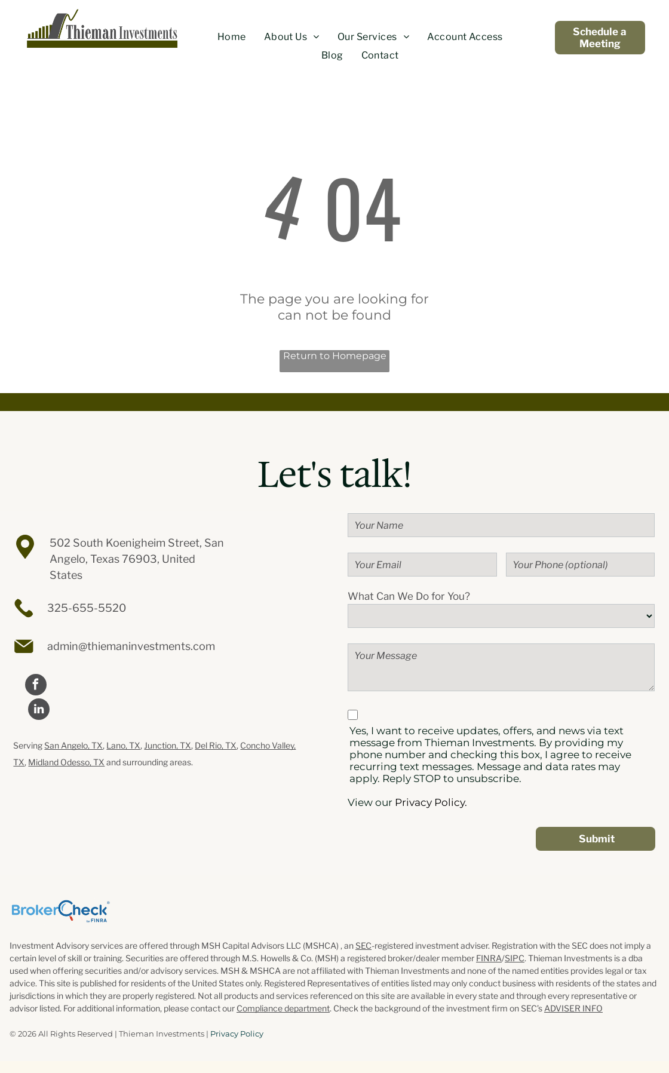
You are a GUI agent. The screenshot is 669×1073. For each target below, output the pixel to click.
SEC (363, 945)
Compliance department (283, 1008)
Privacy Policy (236, 1033)
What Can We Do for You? (409, 596)
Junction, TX (167, 745)
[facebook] (36, 686)
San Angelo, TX (73, 745)
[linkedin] (39, 710)
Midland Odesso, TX (66, 762)
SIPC (514, 958)
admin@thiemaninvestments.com (131, 646)
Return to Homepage (334, 355)
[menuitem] (231, 37)
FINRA (489, 958)
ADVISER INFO (573, 1008)
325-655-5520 (86, 608)
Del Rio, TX (216, 745)
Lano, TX (123, 745)
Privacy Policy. (431, 802)
